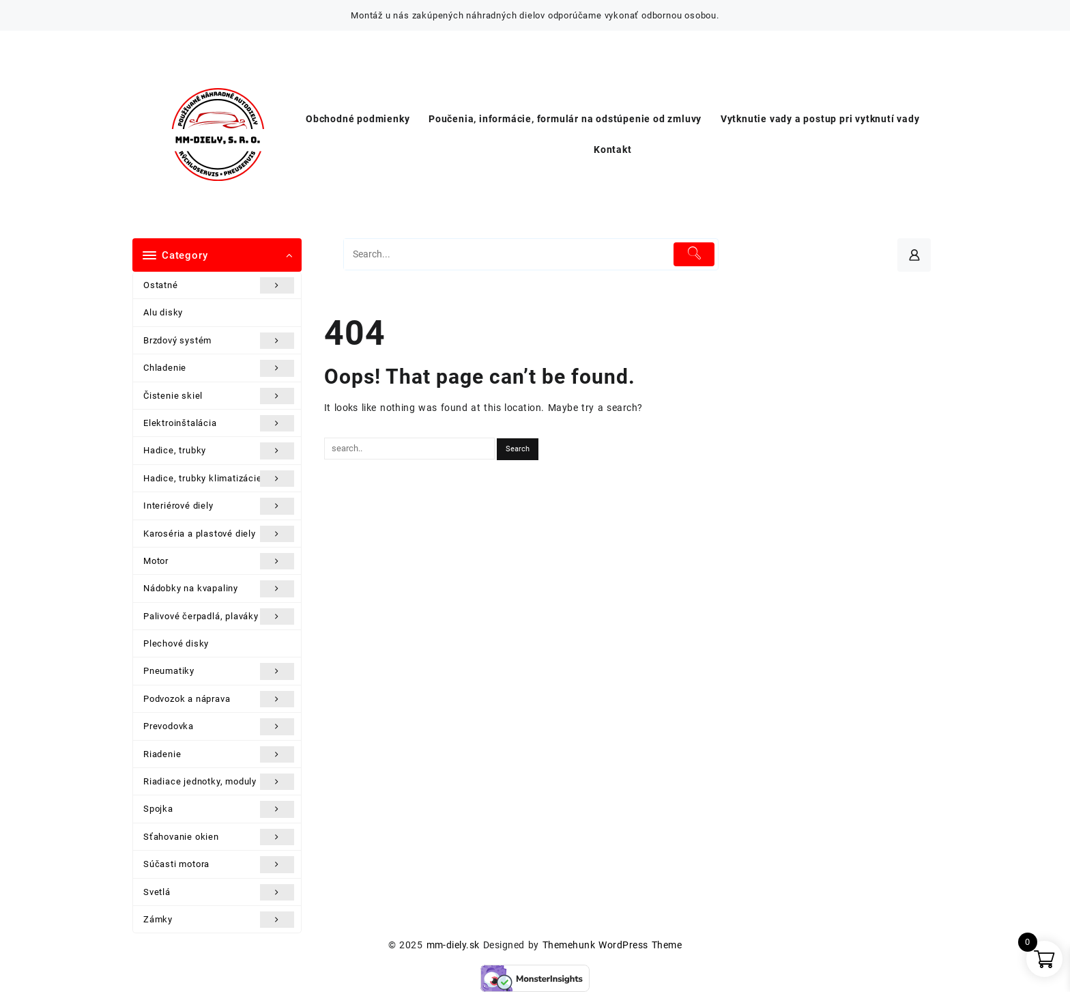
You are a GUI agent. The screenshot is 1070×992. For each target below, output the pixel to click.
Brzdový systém (218, 340)
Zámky (218, 919)
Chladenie (218, 368)
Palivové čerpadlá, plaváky (218, 616)
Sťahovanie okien (218, 837)
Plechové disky (176, 643)
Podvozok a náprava (218, 699)
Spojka (218, 809)
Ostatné (218, 285)
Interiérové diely (218, 506)
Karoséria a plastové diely (218, 534)
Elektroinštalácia (218, 423)
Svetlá (218, 892)
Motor (218, 561)
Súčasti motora (218, 864)
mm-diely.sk (453, 944)
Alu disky (163, 312)
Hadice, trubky (218, 450)
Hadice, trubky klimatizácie (218, 478)
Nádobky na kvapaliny (218, 588)
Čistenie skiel (218, 396)
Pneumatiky (218, 671)
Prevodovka (218, 726)
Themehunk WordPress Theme (612, 944)
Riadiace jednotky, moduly (218, 782)
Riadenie (218, 754)
